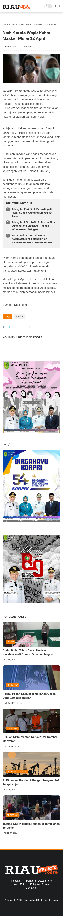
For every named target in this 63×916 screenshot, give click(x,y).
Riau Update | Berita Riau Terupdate (41, 900)
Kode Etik (19, 884)
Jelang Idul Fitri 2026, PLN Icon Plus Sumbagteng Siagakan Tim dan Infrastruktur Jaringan (33, 226)
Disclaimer (31, 887)
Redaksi (15, 880)
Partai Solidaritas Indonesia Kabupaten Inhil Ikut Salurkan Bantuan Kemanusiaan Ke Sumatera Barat (33, 239)
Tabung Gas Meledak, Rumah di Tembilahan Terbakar (31, 825)
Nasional (12, 728)
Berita (14, 24)
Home (5, 24)
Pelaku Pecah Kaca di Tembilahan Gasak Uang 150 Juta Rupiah (29, 695)
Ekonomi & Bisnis (17, 772)
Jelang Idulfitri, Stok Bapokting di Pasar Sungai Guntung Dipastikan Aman (32, 213)
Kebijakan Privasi (39, 884)
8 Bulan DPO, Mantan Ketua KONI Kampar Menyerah (30, 739)
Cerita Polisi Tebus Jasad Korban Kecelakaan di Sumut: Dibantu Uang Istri (29, 652)
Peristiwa (12, 685)
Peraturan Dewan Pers (39, 880)
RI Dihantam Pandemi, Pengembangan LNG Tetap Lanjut (31, 782)
